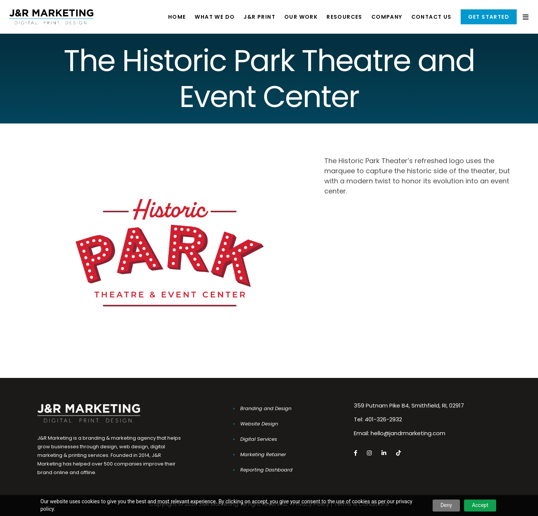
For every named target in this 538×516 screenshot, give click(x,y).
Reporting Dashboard (266, 469)
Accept (480, 505)
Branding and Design (265, 408)
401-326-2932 (383, 419)
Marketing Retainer (263, 454)
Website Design (259, 423)
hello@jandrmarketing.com (408, 433)
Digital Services (258, 439)
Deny (446, 505)
